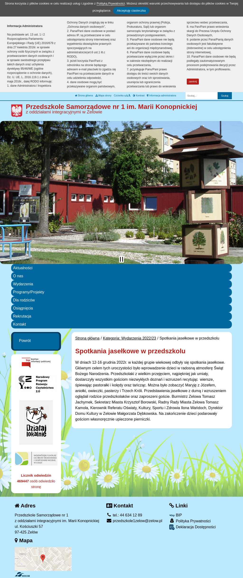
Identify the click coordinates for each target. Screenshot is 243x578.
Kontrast (139, 95)
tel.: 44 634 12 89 (124, 515)
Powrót (25, 341)
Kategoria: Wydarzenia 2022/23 (129, 338)
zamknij (193, 81)
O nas (18, 276)
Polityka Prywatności (189, 521)
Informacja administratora (161, 95)
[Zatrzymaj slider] (121, 259)
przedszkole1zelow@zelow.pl (134, 521)
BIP (175, 515)
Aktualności (23, 268)
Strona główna (84, 95)
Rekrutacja (22, 316)
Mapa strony (103, 95)
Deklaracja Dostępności (192, 527)
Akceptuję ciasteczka (131, 10)
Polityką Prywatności (111, 3)
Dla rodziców (24, 300)
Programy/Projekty (28, 292)
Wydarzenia (23, 284)
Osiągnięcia (23, 308)
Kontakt (19, 324)
